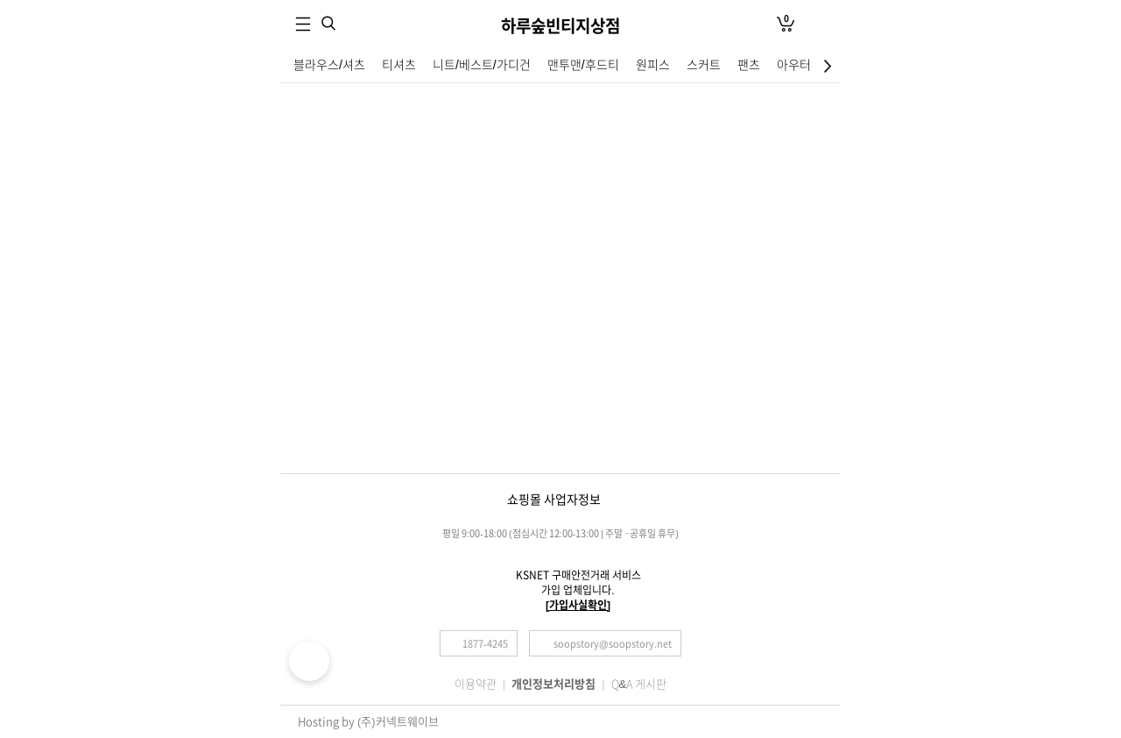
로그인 (818, 24)
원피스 (653, 65)
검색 (328, 23)
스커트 (704, 65)
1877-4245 (485, 644)
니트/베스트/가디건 (482, 65)
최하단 (829, 65)
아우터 (794, 65)
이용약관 (476, 684)
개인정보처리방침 (553, 684)
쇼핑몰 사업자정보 (554, 499)
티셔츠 (399, 65)
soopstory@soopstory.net (612, 644)
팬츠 (748, 65)
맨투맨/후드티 (583, 65)
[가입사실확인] (578, 605)
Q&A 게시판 (639, 684)
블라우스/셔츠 (329, 65)
